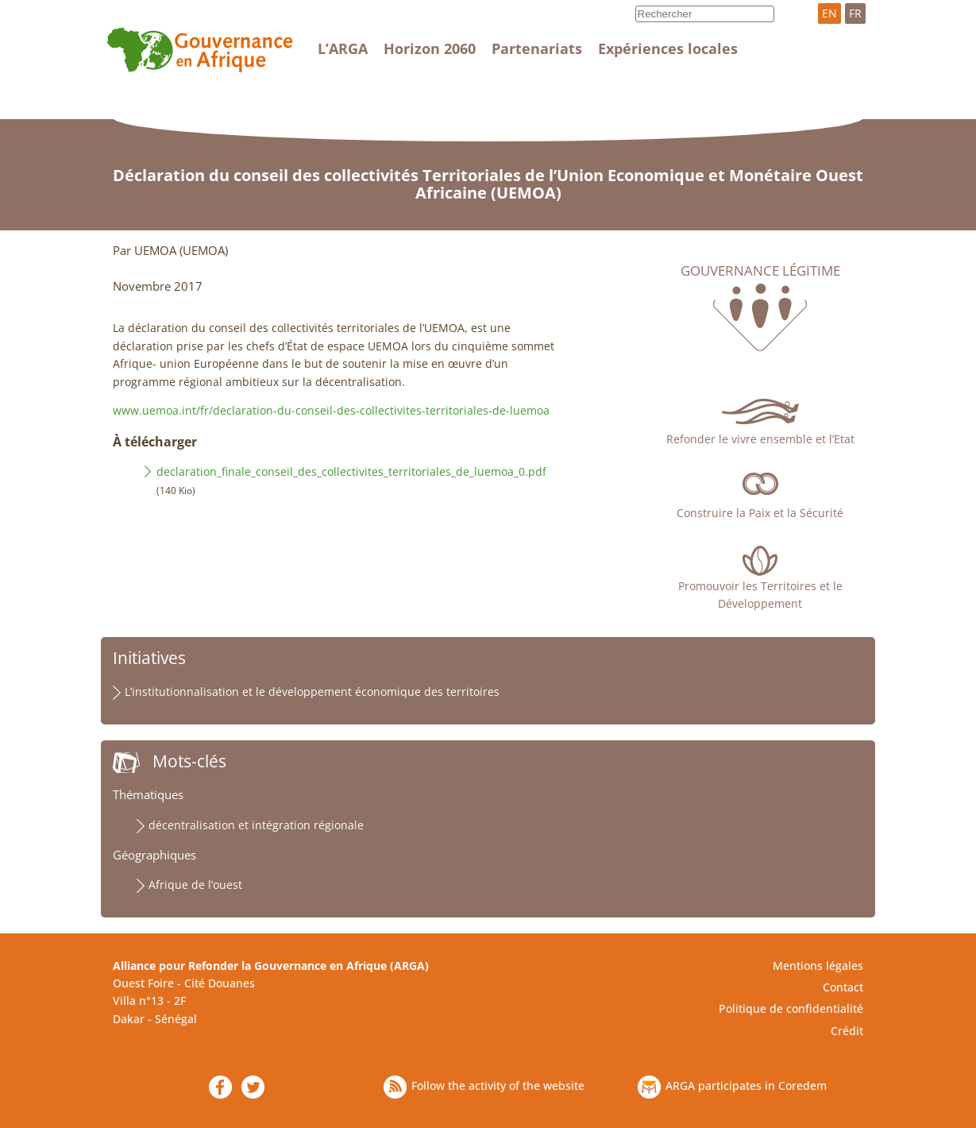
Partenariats (537, 48)
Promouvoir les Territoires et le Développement (760, 594)
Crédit (847, 1030)
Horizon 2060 (430, 48)
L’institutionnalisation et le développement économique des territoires (312, 691)
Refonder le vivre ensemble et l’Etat (760, 438)
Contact (843, 987)
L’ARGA (343, 48)
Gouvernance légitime (760, 271)
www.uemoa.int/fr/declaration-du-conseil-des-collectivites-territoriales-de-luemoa (331, 410)
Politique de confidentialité (791, 1008)
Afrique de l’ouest (195, 884)
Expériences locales (668, 48)
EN (829, 13)
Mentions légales (818, 965)
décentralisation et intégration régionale (256, 824)
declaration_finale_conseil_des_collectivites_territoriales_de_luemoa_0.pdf (351, 471)
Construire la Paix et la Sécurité (760, 512)
